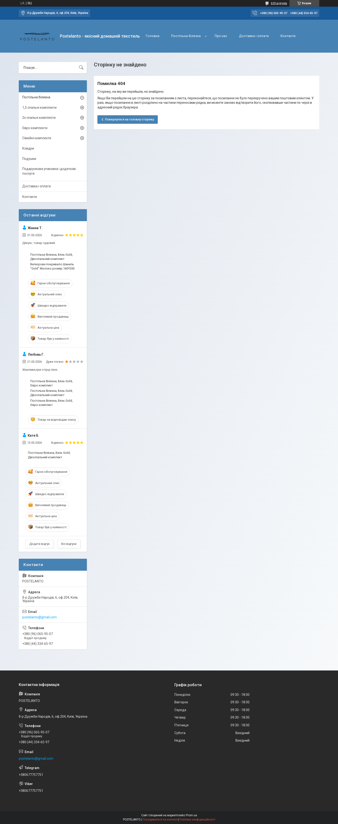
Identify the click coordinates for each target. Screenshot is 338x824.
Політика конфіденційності (197, 819)
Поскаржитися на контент (160, 819)
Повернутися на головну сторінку (129, 119)
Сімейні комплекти (36, 138)
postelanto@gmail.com (39, 617)
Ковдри (28, 148)
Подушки (29, 159)
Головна (152, 36)
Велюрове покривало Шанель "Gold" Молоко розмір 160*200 (52, 266)
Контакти (288, 36)
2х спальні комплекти (39, 117)
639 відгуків (279, 3)
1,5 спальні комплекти (39, 107)
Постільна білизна (186, 36)
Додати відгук (39, 544)
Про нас (221, 36)
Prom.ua (191, 815)
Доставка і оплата (254, 36)
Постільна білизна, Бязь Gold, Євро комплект (51, 383)
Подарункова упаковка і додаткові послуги (49, 171)
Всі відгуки (69, 544)
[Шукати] (81, 67)
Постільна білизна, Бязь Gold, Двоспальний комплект (51, 257)
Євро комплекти (34, 128)
